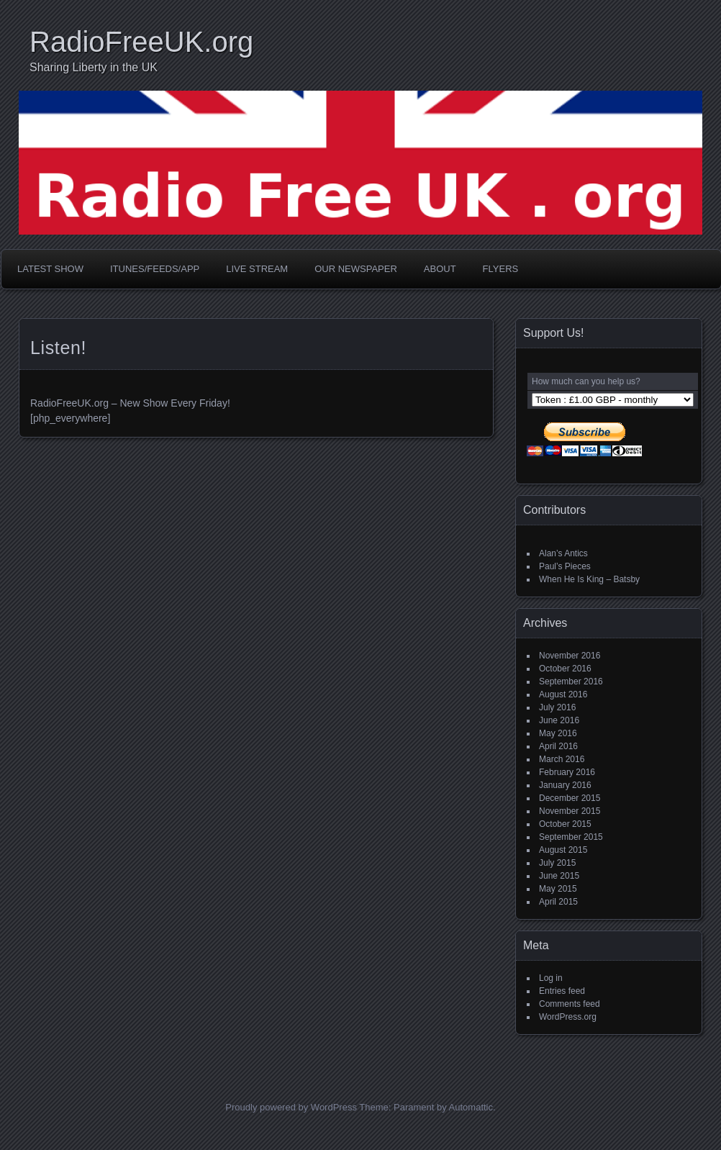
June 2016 (559, 720)
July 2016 (557, 707)
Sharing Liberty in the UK (94, 67)
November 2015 (569, 811)
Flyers (501, 268)
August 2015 (563, 850)
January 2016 (565, 785)
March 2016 (561, 759)
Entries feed (562, 991)
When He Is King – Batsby (589, 579)
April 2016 (558, 746)
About (440, 268)
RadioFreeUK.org (141, 42)
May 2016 (558, 733)
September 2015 (571, 837)
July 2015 (557, 863)
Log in (551, 978)
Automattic (471, 1107)
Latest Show (50, 268)
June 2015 (559, 876)
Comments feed (569, 1004)
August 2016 (563, 694)
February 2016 (567, 772)
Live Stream (257, 268)
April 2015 (558, 902)
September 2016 (571, 681)
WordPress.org (568, 1017)
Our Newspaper (355, 268)
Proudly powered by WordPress (291, 1107)
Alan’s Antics (563, 553)
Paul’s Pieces (565, 566)
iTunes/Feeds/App (154, 268)
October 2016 (565, 669)
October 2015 (565, 824)
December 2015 (569, 798)
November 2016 (569, 656)
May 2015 (558, 889)
